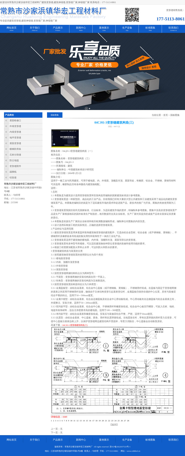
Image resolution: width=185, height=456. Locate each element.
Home (11, 30)
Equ (127, 30)
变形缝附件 (15, 166)
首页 (165, 115)
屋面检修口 (15, 120)
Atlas (150, 30)
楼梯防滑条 (15, 149)
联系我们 (173, 27)
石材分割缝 (15, 154)
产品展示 (58, 27)
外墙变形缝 (15, 126)
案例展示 (104, 27)
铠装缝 (13, 177)
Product (57, 30)
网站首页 (11, 27)
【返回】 (114, 424)
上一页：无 (56, 429)
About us (34, 30)
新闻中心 (81, 27)
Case (104, 30)
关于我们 (35, 27)
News (81, 30)
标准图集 (150, 27)
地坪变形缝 (15, 137)
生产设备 (127, 27)
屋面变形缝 (15, 143)
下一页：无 (56, 432)
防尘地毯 (14, 160)
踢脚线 (13, 172)
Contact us (173, 30)
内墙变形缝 (15, 132)
